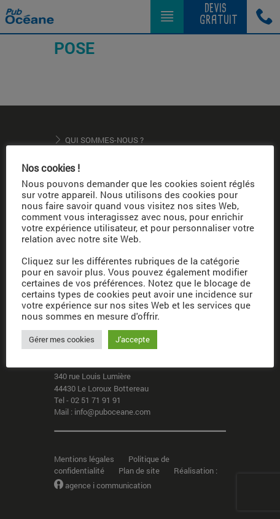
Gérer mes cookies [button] (62, 339)
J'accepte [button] (132, 339)
